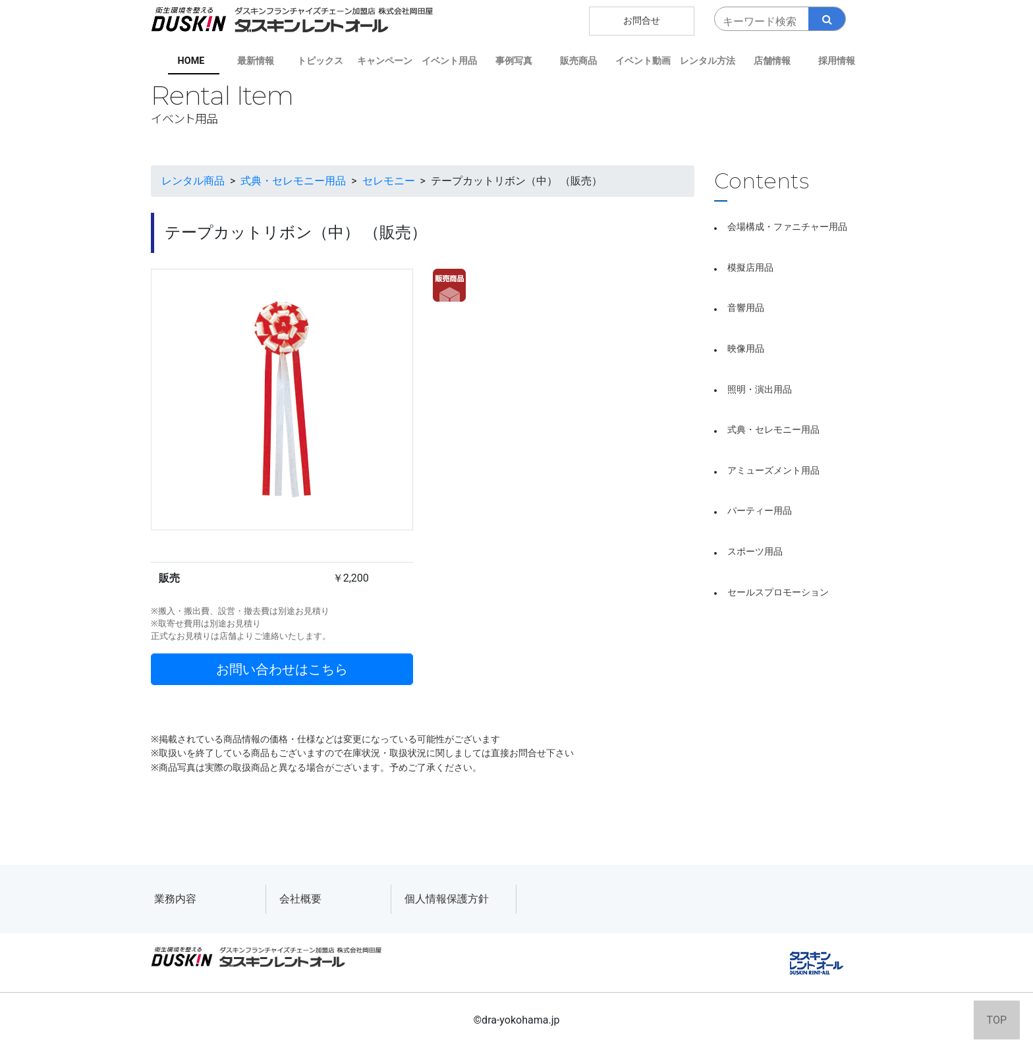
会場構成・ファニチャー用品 (787, 227)
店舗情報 (772, 61)
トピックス (320, 61)
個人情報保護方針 (447, 899)
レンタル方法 (707, 61)
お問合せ (641, 20)
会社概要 (300, 899)
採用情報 (836, 61)
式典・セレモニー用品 (773, 429)
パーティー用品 (759, 510)
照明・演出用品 (759, 389)
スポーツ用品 (755, 551)
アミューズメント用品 (773, 470)
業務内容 (175, 899)
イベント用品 (449, 61)
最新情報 (255, 61)
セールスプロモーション (778, 592)
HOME (191, 61)
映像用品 (745, 348)
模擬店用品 (750, 267)
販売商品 (578, 61)
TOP (997, 1020)
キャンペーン (384, 61)
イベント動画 (643, 61)
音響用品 (745, 308)
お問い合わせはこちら (282, 669)
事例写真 (513, 61)
